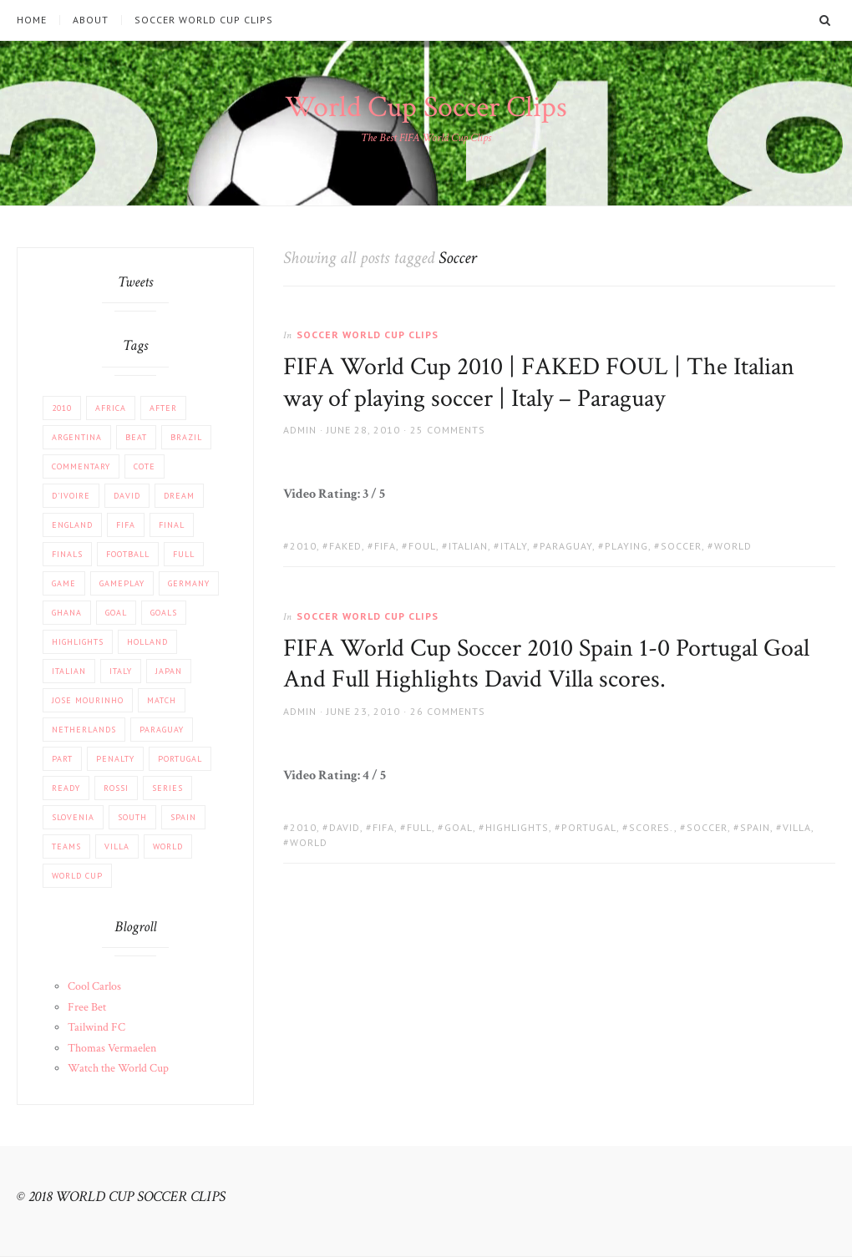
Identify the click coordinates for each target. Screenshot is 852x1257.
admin (300, 429)
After (163, 408)
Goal (458, 827)
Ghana (67, 612)
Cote (144, 466)
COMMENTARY (81, 466)
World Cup (77, 875)
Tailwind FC (96, 1027)
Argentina (77, 437)
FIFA (385, 546)
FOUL (422, 546)
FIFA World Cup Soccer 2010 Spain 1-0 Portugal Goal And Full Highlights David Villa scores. (546, 664)
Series (167, 788)
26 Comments (447, 711)
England (72, 525)
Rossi (116, 788)
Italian (468, 546)
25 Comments (447, 429)
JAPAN (168, 671)
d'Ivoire (71, 495)
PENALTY (115, 758)
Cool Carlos (94, 986)
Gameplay (122, 583)
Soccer (681, 546)
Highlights (517, 827)
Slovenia (73, 817)
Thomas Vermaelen (112, 1048)
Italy (513, 546)
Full (419, 827)
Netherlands (84, 729)
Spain (755, 827)
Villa (797, 827)
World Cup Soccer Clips (426, 107)
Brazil (186, 437)
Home (32, 20)
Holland (147, 641)
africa (110, 408)
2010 (303, 546)
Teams (66, 846)
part (62, 758)
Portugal (588, 827)
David (344, 827)
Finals (67, 554)
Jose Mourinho (88, 700)
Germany (189, 583)
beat (136, 437)
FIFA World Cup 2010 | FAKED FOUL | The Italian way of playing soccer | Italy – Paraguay (538, 383)
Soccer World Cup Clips (203, 20)
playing (626, 546)
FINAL (172, 525)
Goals (163, 612)
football (128, 554)
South (132, 817)
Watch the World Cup (118, 1068)
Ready (66, 788)
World (733, 546)
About (91, 20)
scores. (651, 827)
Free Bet (87, 1007)
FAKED (345, 546)
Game (64, 583)
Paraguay (566, 546)
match (161, 700)
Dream (179, 495)
